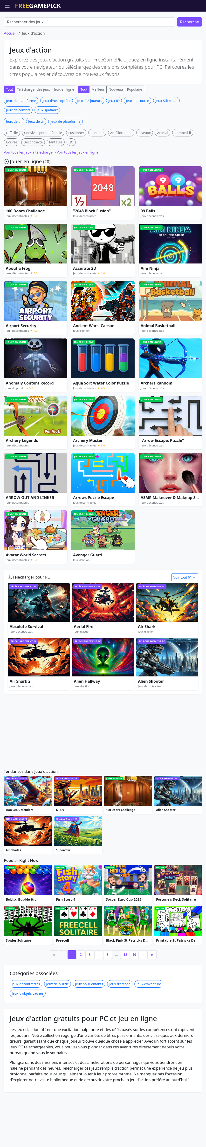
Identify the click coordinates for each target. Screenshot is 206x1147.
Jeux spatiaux (47, 137)
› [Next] (143, 982)
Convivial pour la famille (43, 160)
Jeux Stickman (166, 128)
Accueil (10, 60)
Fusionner (76, 160)
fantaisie (55, 169)
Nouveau (116, 117)
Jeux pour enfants (89, 1011)
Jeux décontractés (26, 1011)
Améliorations (121, 160)
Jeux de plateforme (21, 128)
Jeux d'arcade (119, 1011)
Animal (162, 160)
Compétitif (182, 160)
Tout (9, 117)
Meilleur (97, 117)
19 (134, 982)
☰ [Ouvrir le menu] (7, 6)
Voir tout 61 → (184, 604)
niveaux (144, 160)
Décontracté (33, 169)
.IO (71, 169)
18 (125, 982)
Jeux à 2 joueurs (89, 128)
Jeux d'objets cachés (27, 1021)
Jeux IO (114, 128)
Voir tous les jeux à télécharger (29, 179)
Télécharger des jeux (33, 117)
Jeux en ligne (64, 117)
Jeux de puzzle (57, 1011)
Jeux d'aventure (149, 1011)
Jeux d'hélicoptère (56, 128)
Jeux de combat (18, 137)
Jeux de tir (14, 149)
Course (11, 169)
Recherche (189, 49)
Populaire (134, 117)
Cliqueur (97, 160)
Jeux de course (137, 128)
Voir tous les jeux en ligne (77, 179)
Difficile (12, 160)
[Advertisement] (103, 24)
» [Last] (152, 982)
